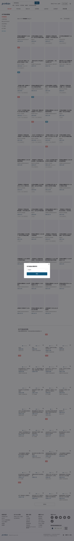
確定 (37, 273)
